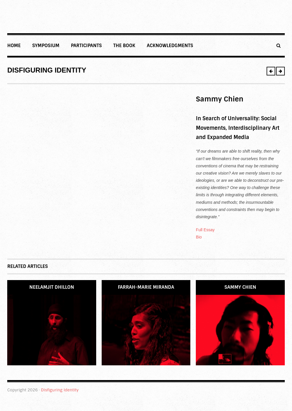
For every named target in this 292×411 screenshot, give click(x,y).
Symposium (45, 45)
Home (14, 45)
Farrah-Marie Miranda (146, 287)
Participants (86, 45)
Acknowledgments (170, 45)
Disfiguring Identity (60, 390)
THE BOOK (124, 45)
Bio (199, 237)
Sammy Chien (240, 287)
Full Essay (205, 229)
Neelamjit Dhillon (51, 287)
